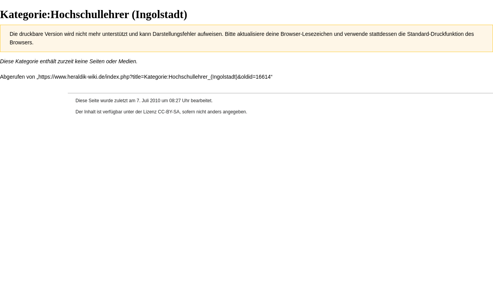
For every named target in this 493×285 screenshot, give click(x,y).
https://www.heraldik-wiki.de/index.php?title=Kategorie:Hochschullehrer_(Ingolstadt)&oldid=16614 (155, 77)
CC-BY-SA (168, 112)
